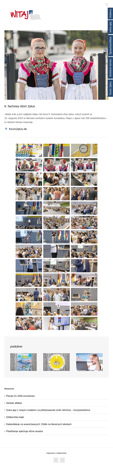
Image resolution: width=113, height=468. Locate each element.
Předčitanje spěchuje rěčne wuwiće (24, 431)
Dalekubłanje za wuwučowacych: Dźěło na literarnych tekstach (39, 424)
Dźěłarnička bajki (15, 417)
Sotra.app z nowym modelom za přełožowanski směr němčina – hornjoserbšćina (48, 410)
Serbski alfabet (14, 403)
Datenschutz (62, 453)
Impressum (50, 453)
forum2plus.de (18, 128)
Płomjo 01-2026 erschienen (20, 396)
